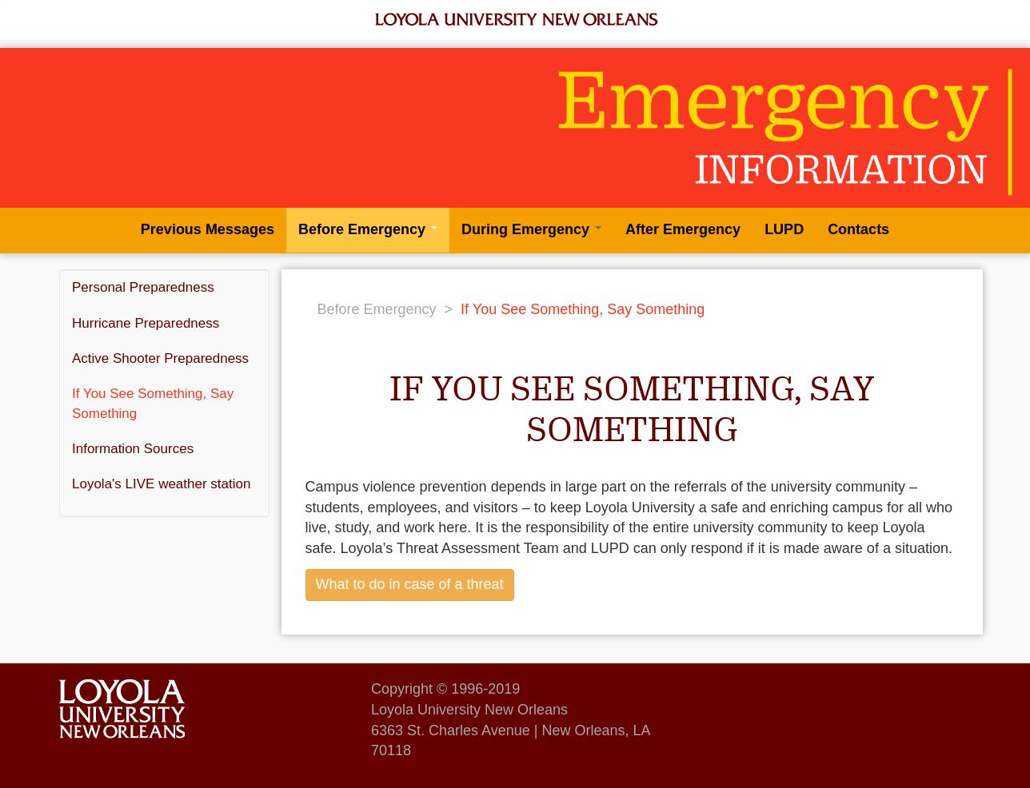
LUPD (784, 229)
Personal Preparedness (143, 287)
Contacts (858, 229)
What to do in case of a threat (410, 584)
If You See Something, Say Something (153, 403)
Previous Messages (207, 229)
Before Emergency (367, 229)
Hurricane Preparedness (145, 323)
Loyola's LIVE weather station (161, 484)
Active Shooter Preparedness (160, 358)
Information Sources (133, 448)
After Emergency (683, 229)
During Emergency (531, 229)
